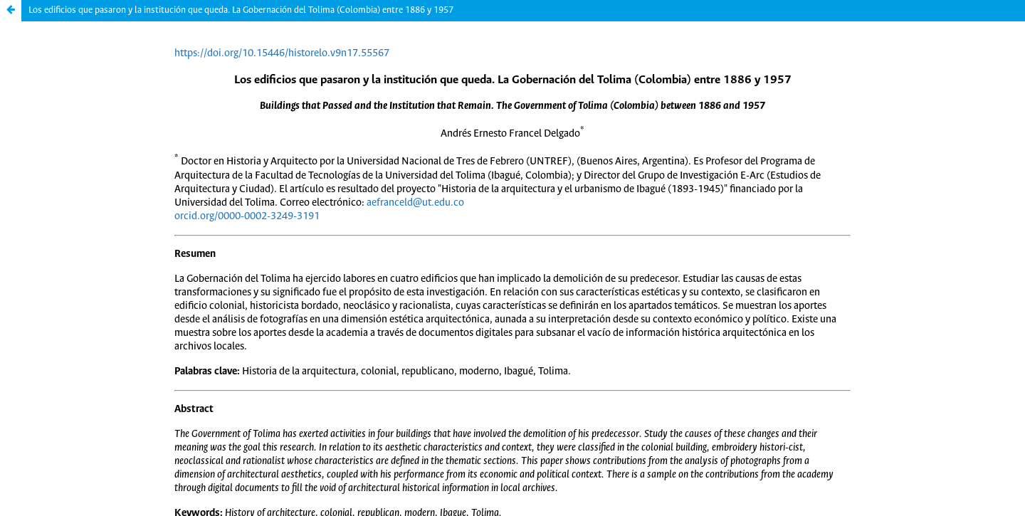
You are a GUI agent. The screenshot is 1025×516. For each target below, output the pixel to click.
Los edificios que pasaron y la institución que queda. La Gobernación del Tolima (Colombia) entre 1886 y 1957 (240, 10)
